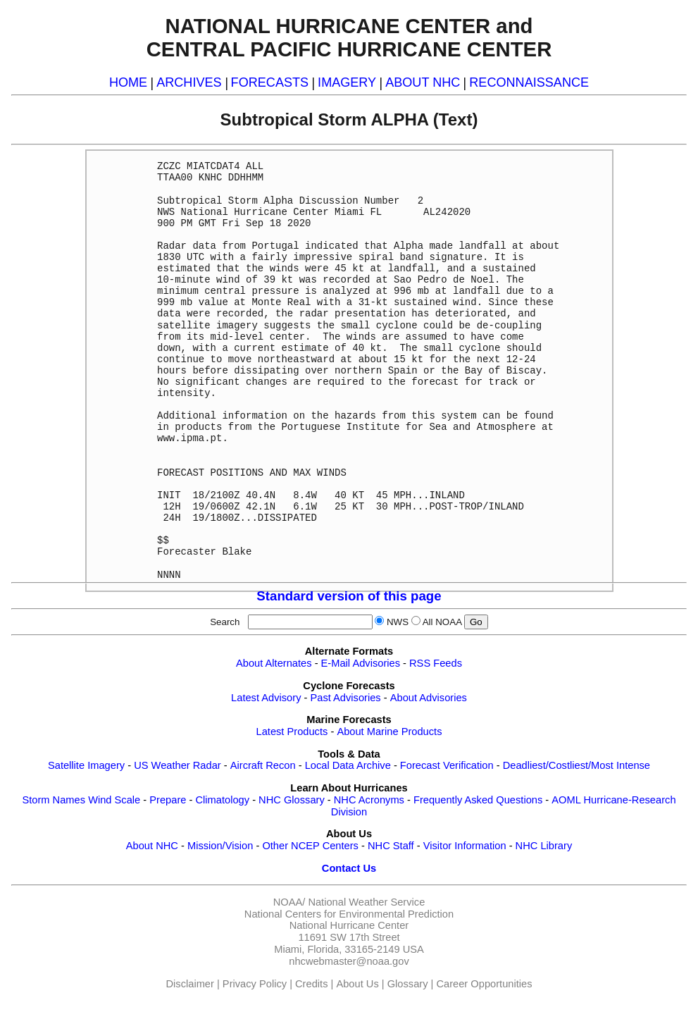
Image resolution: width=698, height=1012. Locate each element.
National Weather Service (366, 902)
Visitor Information (464, 845)
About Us (357, 983)
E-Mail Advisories (360, 663)
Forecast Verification (447, 765)
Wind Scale (114, 800)
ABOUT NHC (422, 82)
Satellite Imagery (86, 765)
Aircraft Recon (263, 765)
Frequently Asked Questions (477, 800)
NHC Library (544, 845)
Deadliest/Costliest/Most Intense (576, 765)
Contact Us (349, 868)
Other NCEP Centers (310, 845)
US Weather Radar (177, 765)
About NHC (152, 845)
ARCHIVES (188, 82)
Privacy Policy (255, 983)
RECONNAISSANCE (529, 82)
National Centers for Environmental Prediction (349, 914)
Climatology (222, 800)
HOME (128, 82)
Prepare (167, 800)
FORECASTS (270, 82)
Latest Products (292, 731)
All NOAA (442, 622)
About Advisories (428, 697)
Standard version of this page (348, 595)
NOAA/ (289, 902)
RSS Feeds (435, 663)
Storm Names (53, 800)
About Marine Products (389, 731)
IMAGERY (347, 82)
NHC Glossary (291, 800)
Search (227, 622)
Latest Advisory (266, 697)
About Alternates (274, 663)
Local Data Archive (348, 765)
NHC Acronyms (369, 800)
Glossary (407, 983)
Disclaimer (190, 983)
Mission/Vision (220, 845)
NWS (398, 622)
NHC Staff (391, 845)
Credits (311, 983)
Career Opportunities (484, 983)
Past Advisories (346, 697)
